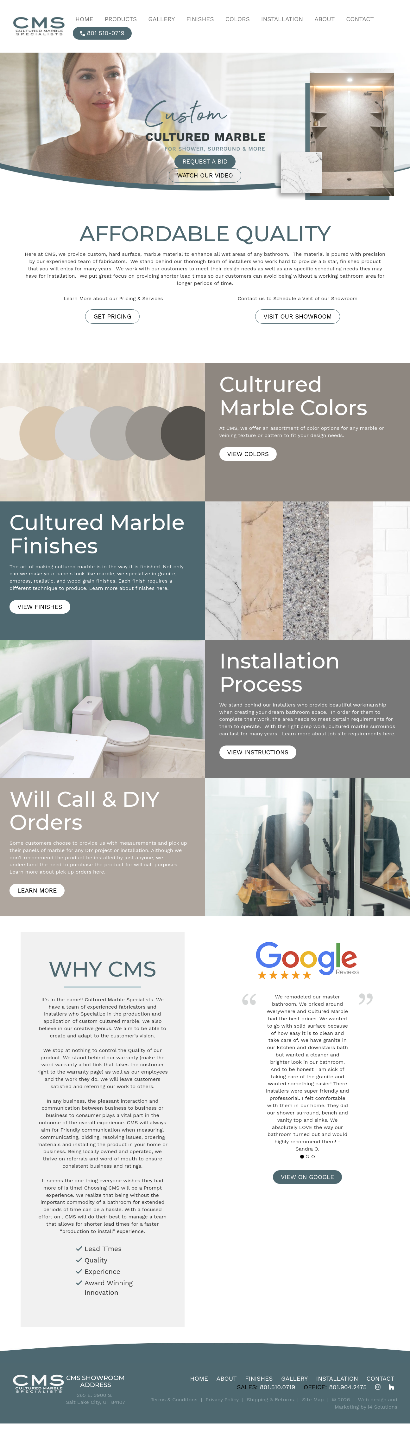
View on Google (307, 1177)
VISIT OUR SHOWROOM (297, 316)
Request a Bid (205, 161)
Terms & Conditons (174, 1400)
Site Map (313, 1400)
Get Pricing (112, 316)
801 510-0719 (102, 33)
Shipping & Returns (270, 1400)
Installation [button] (282, 19)
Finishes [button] (200, 19)
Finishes (259, 1378)
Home (199, 1378)
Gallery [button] (161, 19)
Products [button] (121, 19)
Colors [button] (237, 19)
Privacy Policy (222, 1400)
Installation (337, 1378)
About (227, 1378)
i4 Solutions (382, 1407)
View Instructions (258, 752)
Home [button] (84, 19)
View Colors (248, 454)
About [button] (324, 19)
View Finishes (39, 606)
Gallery (294, 1378)
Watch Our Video (205, 175)
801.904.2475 (348, 1387)
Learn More (37, 890)
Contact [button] (360, 19)
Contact (380, 1378)
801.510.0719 (277, 1387)
